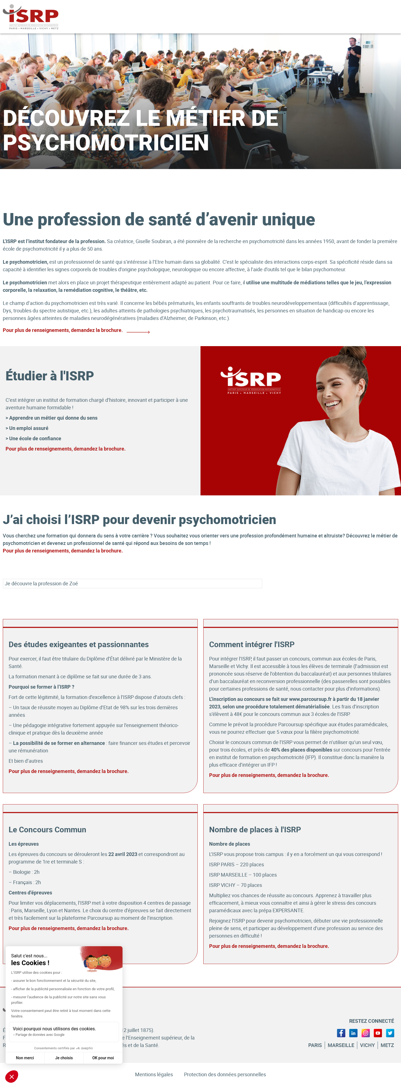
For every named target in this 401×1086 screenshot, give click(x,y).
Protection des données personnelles (225, 1074)
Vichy (367, 1045)
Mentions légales (154, 1074)
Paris (315, 1045)
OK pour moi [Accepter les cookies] (103, 1058)
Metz (387, 1045)
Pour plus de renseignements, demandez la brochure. (66, 449)
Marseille (341, 1045)
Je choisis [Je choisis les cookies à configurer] (64, 1058)
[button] (11, 1076)
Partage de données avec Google (40, 1035)
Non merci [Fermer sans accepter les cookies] (25, 1058)
